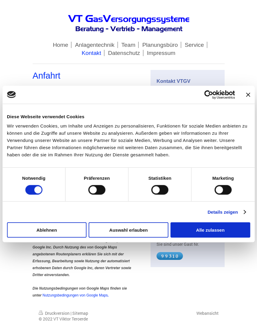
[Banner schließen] (248, 94)
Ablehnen (47, 230)
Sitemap (80, 313)
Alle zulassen (210, 230)
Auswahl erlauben (128, 230)
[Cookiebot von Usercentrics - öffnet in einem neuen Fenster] (208, 94)
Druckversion (54, 313)
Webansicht (207, 313)
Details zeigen (223, 211)
